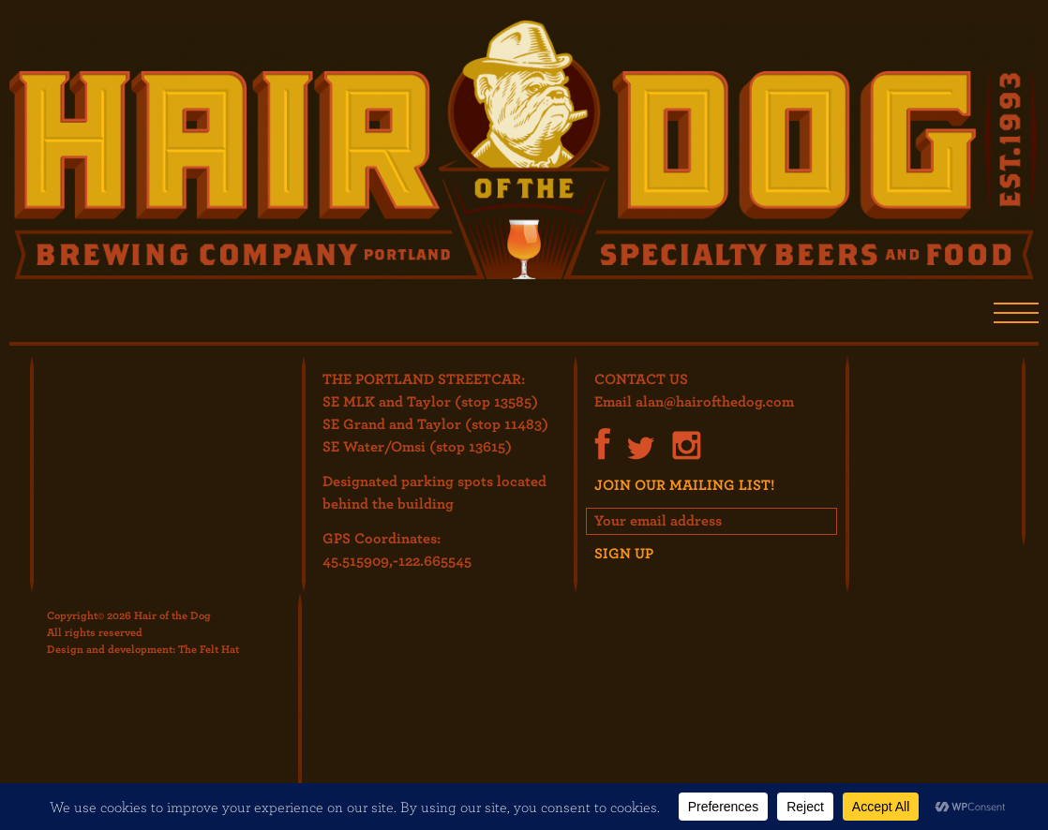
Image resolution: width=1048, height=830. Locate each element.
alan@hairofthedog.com (715, 401)
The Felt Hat (208, 648)
